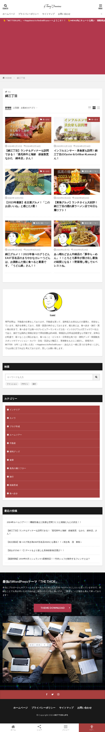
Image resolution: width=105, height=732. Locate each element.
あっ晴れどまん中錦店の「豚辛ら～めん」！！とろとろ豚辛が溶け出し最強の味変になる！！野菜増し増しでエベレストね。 (75, 260)
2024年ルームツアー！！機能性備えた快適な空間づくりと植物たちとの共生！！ (44, 522)
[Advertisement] (52, 49)
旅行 (12, 476)
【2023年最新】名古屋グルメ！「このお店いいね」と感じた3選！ (27, 204)
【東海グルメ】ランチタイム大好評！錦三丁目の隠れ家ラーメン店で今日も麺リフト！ (75, 206)
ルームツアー (16, 434)
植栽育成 (14, 485)
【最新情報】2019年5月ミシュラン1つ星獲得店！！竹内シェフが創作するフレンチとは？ (48, 558)
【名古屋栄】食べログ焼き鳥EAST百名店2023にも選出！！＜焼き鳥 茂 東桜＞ (44, 542)
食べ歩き (46, 119)
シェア (39, 728)
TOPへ (92, 728)
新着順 (8, 107)
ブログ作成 (15, 426)
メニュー (65, 728)
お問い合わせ (64, 14)
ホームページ (9, 14)
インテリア (15, 409)
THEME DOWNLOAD (53, 607)
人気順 (16, 107)
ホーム (13, 728)
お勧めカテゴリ (28, 107)
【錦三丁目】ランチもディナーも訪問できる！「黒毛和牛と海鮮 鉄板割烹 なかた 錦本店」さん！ (28, 154)
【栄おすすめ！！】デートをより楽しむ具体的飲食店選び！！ (35, 550)
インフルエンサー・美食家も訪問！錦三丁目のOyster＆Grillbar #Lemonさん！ (75, 154)
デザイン (24, 384)
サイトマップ (48, 14)
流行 (34, 384)
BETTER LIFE (61, 715)
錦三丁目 (21, 78)
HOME (8, 78)
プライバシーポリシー (28, 14)
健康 (12, 460)
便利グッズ (15, 451)
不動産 (13, 443)
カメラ (13, 418)
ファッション (12, 384)
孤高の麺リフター (91, 171)
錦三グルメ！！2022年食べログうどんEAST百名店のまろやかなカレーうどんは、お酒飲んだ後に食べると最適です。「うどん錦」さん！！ (27, 260)
